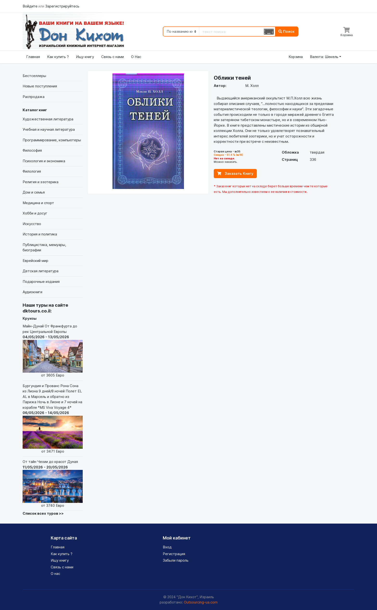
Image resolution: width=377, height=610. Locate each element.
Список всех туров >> (43, 513)
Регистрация (174, 554)
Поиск (286, 31)
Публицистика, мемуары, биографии (44, 247)
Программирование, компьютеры (52, 140)
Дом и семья (34, 192)
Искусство (32, 223)
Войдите (30, 6)
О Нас (136, 56)
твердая (317, 152)
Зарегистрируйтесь (62, 6)
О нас (55, 573)
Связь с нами (112, 56)
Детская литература (40, 271)
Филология (32, 171)
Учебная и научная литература (49, 129)
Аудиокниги (32, 292)
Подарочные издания (41, 281)
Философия (32, 150)
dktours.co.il (36, 311)
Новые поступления (40, 86)
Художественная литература (48, 119)
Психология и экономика (44, 161)
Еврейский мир (35, 260)
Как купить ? (58, 56)
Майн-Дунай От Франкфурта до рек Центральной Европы (53, 351)
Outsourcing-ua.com (201, 602)
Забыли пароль (175, 560)
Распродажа (33, 96)
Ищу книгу (85, 56)
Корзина (296, 56)
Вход (167, 547)
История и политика (40, 234)
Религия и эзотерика (40, 182)
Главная (33, 56)
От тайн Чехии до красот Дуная (53, 483)
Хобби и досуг (35, 213)
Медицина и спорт (38, 203)
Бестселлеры (34, 75)
